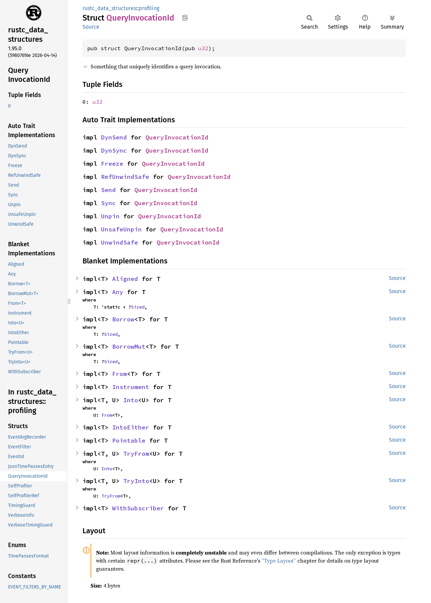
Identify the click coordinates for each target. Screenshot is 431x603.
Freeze (112, 163)
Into (130, 400)
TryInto (136, 481)
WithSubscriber (138, 508)
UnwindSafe (119, 242)
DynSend (114, 137)
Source (90, 27)
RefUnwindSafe (125, 177)
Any (117, 292)
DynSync (114, 150)
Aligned (125, 279)
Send (108, 190)
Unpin (110, 216)
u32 (203, 48)
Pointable (128, 440)
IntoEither (130, 427)
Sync (108, 203)
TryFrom (136, 453)
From (119, 374)
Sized (137, 307)
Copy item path (185, 17)
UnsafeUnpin (121, 229)
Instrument (130, 387)
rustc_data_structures (109, 8)
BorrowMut (128, 346)
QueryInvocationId (176, 137)
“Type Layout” (279, 560)
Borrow (123, 319)
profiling (149, 8)
